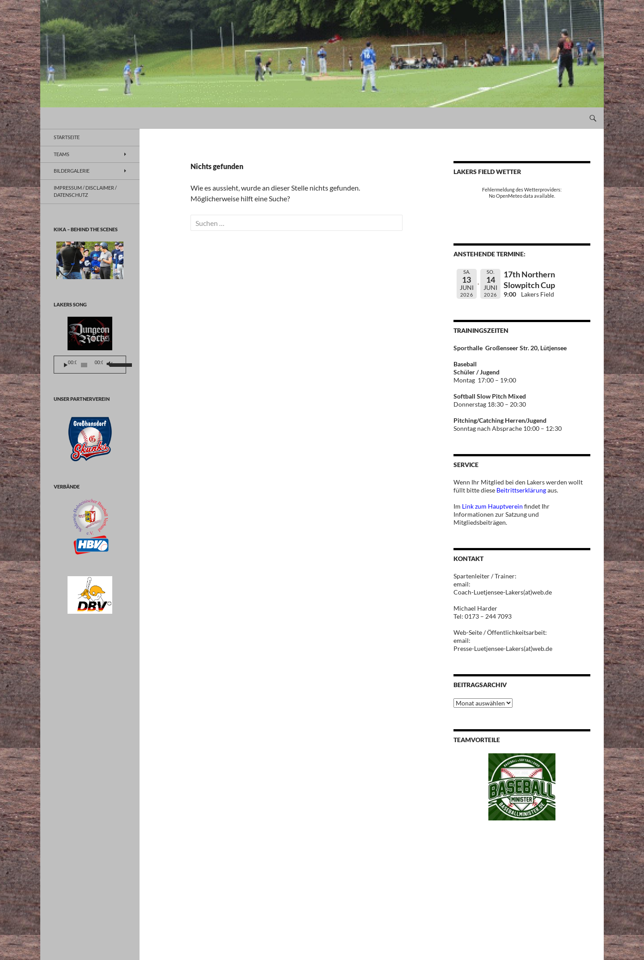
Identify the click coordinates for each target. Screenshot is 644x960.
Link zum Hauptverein (492, 506)
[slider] (84, 365)
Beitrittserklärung (521, 490)
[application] (90, 365)
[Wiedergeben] (65, 365)
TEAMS (61, 154)
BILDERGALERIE (71, 171)
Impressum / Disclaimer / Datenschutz (85, 191)
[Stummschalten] (109, 365)
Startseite (67, 137)
